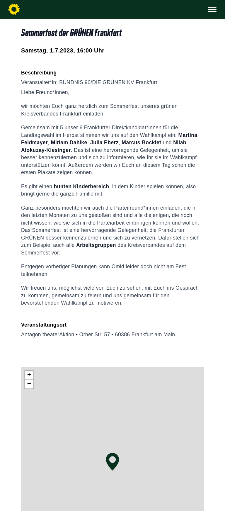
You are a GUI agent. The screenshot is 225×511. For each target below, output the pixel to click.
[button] (112, 461)
